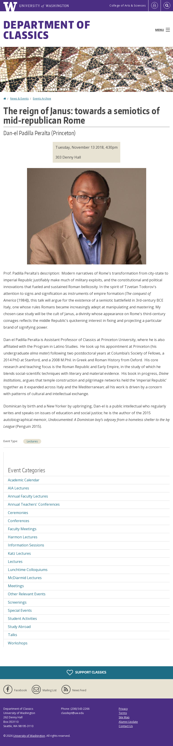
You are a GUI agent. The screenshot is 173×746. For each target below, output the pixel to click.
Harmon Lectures (22, 536)
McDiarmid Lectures (25, 577)
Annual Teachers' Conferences (34, 504)
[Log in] (154, 5)
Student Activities (22, 618)
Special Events (20, 610)
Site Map (124, 717)
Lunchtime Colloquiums (28, 569)
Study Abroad (19, 626)
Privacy (123, 709)
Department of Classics (46, 29)
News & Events (19, 98)
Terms (123, 713)
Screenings (17, 602)
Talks (12, 634)
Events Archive (42, 98)
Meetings (16, 585)
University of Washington (29, 736)
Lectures (32, 441)
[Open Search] (167, 5)
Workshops (17, 643)
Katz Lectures (19, 553)
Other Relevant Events (27, 593)
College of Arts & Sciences (127, 5)
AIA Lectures (18, 488)
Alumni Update (128, 722)
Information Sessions (26, 545)
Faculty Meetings (22, 528)
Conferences (18, 520)
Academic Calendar (23, 480)
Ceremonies (18, 512)
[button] (86, 215)
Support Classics (86, 672)
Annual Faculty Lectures (28, 496)
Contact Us (126, 726)
